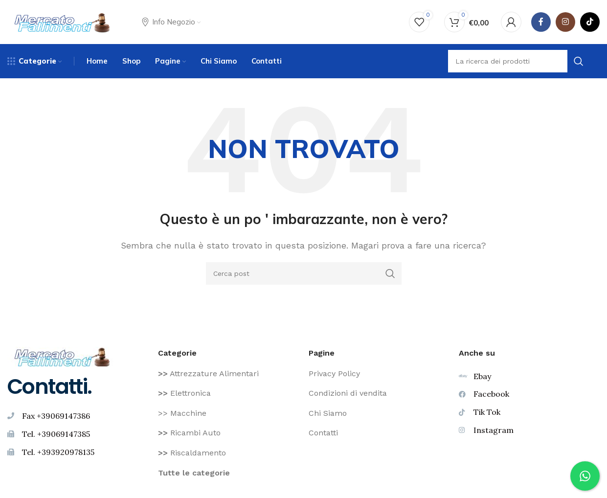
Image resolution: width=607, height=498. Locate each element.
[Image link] (62, 356)
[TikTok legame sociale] (590, 22)
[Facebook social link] (541, 22)
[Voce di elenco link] (228, 373)
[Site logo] (62, 21)
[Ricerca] (304, 273)
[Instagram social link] (565, 22)
